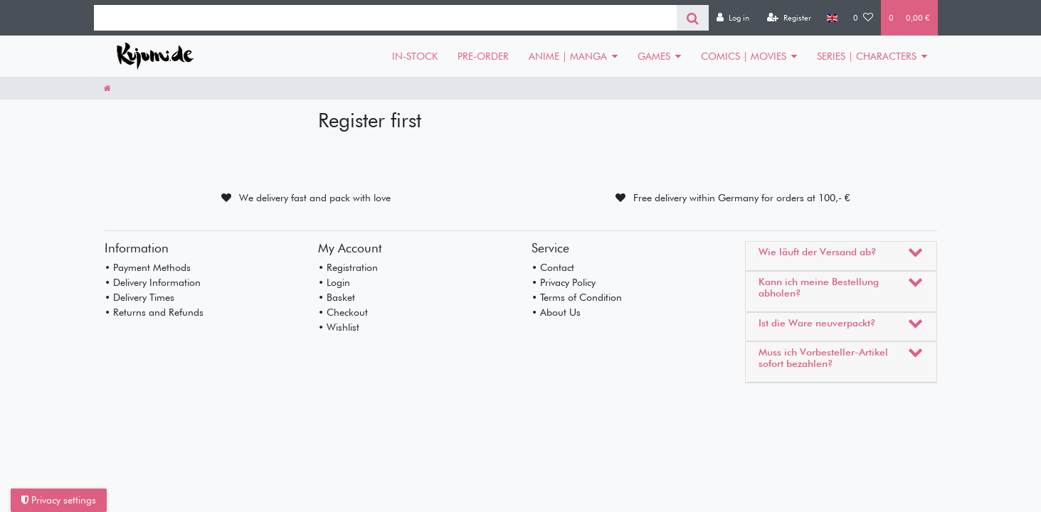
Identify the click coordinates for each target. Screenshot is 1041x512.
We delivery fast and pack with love (315, 197)
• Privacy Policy (564, 282)
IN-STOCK (415, 56)
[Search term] (385, 18)
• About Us (556, 312)
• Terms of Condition (577, 297)
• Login (334, 282)
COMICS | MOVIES (743, 56)
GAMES (654, 56)
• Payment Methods (148, 267)
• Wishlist (338, 327)
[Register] (789, 18)
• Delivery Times (139, 297)
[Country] (832, 18)
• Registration (348, 267)
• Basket (336, 297)
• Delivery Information (153, 282)
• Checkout (343, 312)
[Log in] (733, 18)
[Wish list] (863, 18)
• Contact (553, 267)
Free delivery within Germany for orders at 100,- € (741, 197)
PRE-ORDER (483, 56)
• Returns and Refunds (154, 312)
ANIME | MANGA (568, 56)
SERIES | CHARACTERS (866, 56)
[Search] (693, 18)
